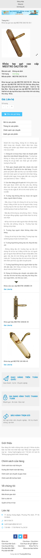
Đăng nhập (20, 1)
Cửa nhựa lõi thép (8, 546)
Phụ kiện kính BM (7, 550)
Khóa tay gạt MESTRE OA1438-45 (16, 361)
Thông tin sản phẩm (10, 126)
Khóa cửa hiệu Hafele (30, 548)
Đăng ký (20, 4)
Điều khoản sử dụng (8, 490)
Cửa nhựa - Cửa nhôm (30, 541)
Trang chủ (5, 20)
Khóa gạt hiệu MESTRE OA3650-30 (16, 322)
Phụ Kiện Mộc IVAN (8, 548)
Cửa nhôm (21, 546)
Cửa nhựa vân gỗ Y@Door (29, 544)
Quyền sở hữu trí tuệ (8, 503)
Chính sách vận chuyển (11, 130)
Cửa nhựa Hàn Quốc (8, 544)
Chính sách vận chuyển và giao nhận (14, 474)
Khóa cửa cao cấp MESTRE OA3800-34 (18, 286)
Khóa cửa (5, 541)
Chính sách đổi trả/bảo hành (11, 478)
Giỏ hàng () (20, 7)
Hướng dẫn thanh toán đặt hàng (13, 470)
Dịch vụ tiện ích (7, 498)
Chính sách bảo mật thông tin (12, 465)
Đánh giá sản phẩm (10, 134)
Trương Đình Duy (25, 554)
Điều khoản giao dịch (9, 494)
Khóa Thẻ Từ (33, 546)
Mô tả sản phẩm (9, 122)
